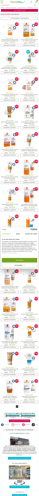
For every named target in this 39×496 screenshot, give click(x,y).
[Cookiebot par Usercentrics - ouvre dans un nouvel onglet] (30, 230)
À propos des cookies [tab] (31, 233)
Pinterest (26, 424)
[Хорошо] (36, 5)
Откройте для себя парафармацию (19, 458)
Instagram (15, 424)
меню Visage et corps (19, 10)
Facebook (5, 424)
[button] (31, 2)
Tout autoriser (19, 260)
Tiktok (35, 424)
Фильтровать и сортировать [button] (19, 18)
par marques (30, 7)
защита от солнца (21, 7)
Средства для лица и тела (11, 7)
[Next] (22, 406)
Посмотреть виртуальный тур (20, 487)
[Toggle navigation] (2, 2)
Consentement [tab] (6, 233)
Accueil (2, 7)
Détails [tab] (18, 233)
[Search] (17, 5)
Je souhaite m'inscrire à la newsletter (19, 420)
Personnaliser (19, 265)
